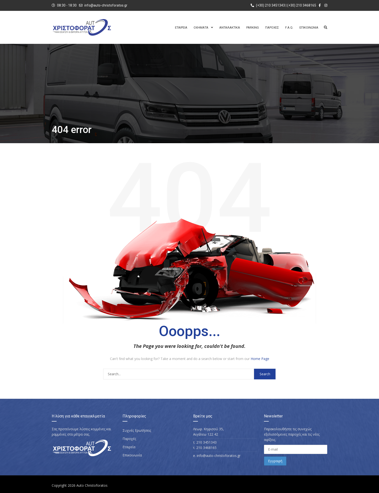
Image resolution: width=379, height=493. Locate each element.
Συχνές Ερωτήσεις (137, 430)
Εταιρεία (129, 447)
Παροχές (129, 438)
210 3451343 (206, 442)
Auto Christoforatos (92, 485)
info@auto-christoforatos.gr (105, 5)
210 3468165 (206, 447)
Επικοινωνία (132, 455)
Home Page (260, 358)
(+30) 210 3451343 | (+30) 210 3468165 (283, 5)
